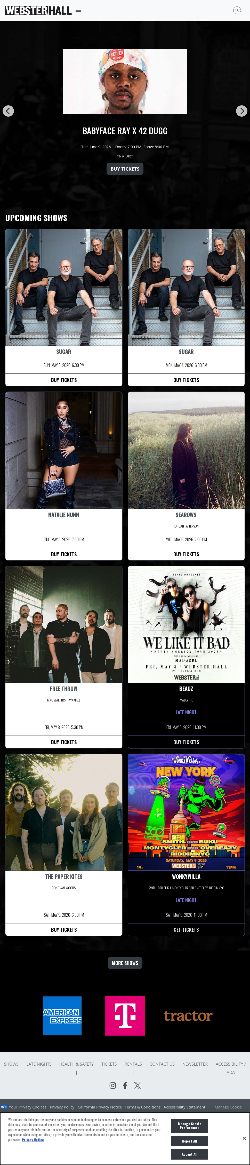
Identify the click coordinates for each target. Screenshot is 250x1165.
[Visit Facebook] (125, 1085)
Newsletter (195, 1064)
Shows (11, 1064)
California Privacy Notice (100, 1107)
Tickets (109, 1064)
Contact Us (162, 1064)
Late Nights (39, 1064)
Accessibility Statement (184, 1107)
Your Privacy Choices (27, 1107)
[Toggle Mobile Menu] (78, 10)
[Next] (241, 111)
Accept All (189, 1154)
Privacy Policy (62, 1107)
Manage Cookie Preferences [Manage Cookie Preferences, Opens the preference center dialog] (189, 1125)
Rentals (133, 1064)
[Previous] (8, 111)
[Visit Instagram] (113, 1085)
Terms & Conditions (142, 1107)
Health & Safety (76, 1064)
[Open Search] (237, 10)
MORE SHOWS (125, 963)
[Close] (244, 1138)
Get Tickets (186, 929)
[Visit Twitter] (137, 1085)
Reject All (189, 1141)
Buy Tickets (125, 169)
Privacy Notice (33, 1139)
